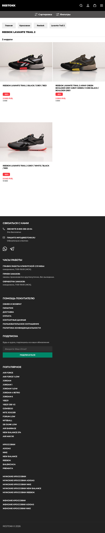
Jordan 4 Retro (11, 392)
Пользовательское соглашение (21, 324)
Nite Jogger (9, 412)
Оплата (7, 316)
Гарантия (8, 308)
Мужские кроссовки (14, 476)
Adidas (7, 448)
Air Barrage (9, 428)
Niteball (7, 420)
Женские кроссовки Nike (17, 508)
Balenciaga (9, 464)
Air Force (8, 372)
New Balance (10, 456)
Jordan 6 (8, 396)
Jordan (7, 380)
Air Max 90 (8, 436)
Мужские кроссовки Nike (17, 484)
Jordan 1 (7, 384)
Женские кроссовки (14, 500)
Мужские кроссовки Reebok (18, 492)
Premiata (8, 468)
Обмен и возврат (12, 304)
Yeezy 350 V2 (9, 404)
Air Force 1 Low (11, 376)
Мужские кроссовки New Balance (22, 488)
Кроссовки (24, 25)
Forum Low (9, 416)
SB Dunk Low (10, 424)
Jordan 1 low (10, 388)
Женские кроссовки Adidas (18, 504)
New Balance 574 (12, 432)
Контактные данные (14, 320)
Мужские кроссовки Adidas (18, 480)
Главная (9, 25)
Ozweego (8, 408)
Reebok (40, 25)
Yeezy (6, 400)
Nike (5, 452)
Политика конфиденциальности (22, 328)
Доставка (8, 312)
